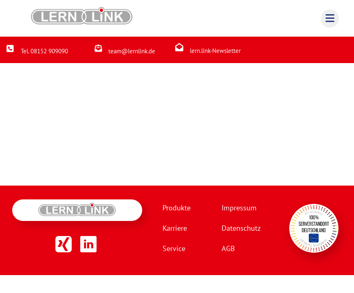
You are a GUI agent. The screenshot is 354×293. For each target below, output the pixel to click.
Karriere (175, 228)
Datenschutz (241, 228)
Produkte (177, 207)
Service (174, 248)
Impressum (239, 207)
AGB (228, 248)
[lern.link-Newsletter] (179, 47)
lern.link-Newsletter (215, 51)
